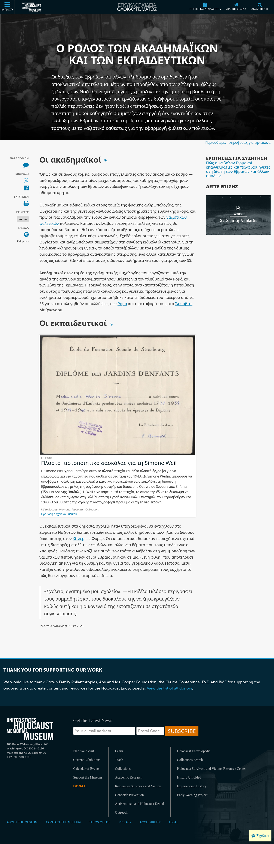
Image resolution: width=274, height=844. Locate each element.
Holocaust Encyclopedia (193, 751)
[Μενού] (7, 7)
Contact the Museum (63, 822)
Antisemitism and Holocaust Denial (139, 803)
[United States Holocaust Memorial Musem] (30, 729)
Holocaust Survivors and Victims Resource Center (211, 768)
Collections (123, 768)
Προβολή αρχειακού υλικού (59, 514)
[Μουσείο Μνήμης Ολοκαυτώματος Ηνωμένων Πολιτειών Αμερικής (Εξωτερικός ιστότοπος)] (31, 7)
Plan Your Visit (83, 751)
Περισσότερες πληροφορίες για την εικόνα (238, 142)
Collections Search (190, 760)
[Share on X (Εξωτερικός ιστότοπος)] (26, 181)
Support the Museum (87, 777)
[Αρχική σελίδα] (236, 7)
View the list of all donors (169, 688)
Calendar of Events (86, 768)
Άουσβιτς (183, 303)
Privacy (125, 822)
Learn (119, 751)
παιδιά (22, 219)
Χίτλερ (79, 538)
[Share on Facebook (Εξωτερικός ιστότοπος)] (26, 188)
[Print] (26, 204)
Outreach (121, 812)
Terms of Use (99, 822)
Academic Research (128, 777)
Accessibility (150, 822)
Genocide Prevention (129, 795)
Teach (119, 760)
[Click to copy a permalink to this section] (106, 160)
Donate (80, 786)
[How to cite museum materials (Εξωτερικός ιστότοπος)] (26, 165)
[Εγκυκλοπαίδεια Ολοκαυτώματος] (137, 7)
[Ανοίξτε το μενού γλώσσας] (26, 235)
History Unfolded (189, 777)
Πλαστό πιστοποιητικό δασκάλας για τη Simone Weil (109, 463)
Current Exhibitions (86, 760)
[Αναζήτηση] (260, 7)
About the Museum (22, 822)
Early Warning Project (192, 795)
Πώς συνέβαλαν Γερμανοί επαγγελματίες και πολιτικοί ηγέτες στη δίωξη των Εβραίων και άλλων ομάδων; (238, 169)
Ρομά (122, 303)
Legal (173, 822)
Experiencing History (191, 786)
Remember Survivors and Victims (138, 786)
